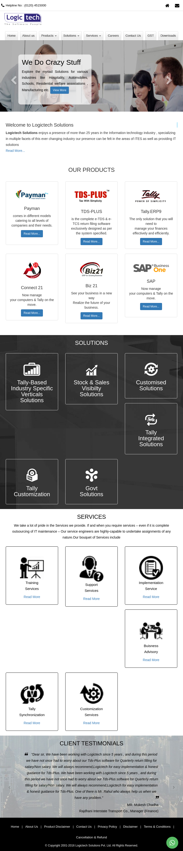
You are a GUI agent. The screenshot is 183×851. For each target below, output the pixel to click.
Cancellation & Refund (91, 837)
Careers (113, 35)
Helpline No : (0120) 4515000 (23, 5)
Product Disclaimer (57, 826)
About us (28, 35)
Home (11, 35)
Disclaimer (130, 826)
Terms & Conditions (157, 826)
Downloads (168, 35)
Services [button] (93, 35)
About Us (31, 826)
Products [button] (49, 35)
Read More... (15, 151)
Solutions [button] (71, 35)
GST (150, 35)
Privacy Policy (107, 826)
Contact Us (133, 35)
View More (59, 90)
